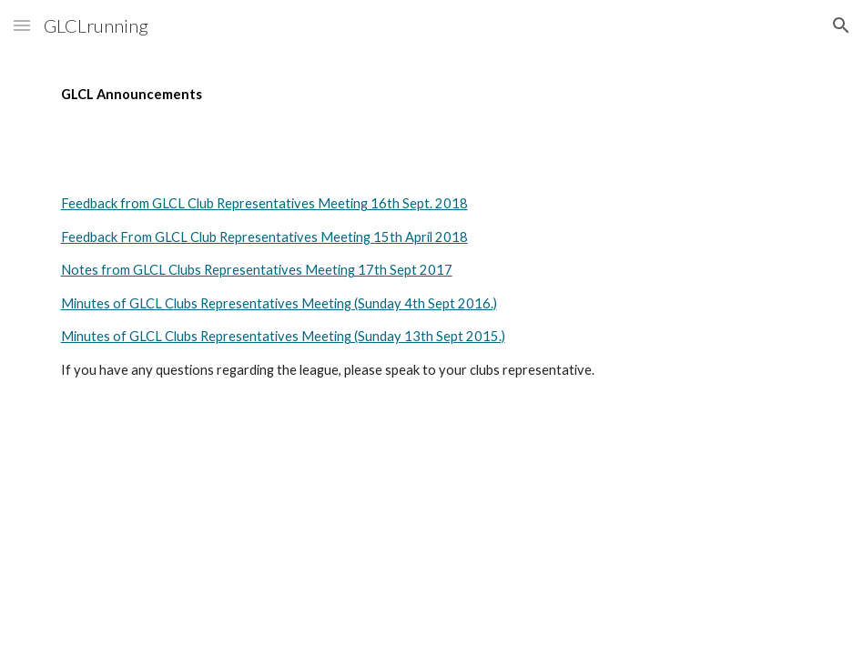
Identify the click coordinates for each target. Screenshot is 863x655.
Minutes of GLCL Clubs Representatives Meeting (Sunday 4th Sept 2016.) (279, 303)
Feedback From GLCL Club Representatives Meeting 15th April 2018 (264, 237)
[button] (22, 25)
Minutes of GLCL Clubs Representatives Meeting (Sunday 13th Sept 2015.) (283, 336)
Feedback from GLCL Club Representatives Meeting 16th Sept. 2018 (264, 203)
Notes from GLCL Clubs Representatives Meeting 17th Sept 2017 (256, 269)
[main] (432, 94)
